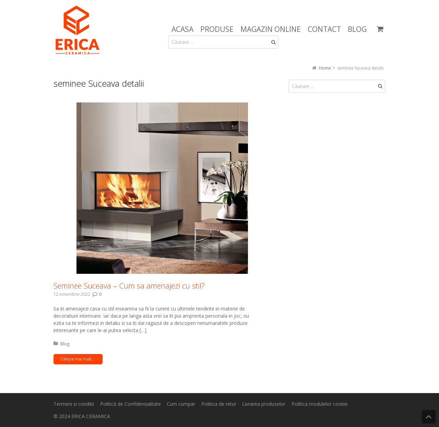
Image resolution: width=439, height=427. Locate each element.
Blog (64, 344)
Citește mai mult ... (78, 359)
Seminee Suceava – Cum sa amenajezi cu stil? (129, 285)
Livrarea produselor (263, 404)
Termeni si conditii (74, 404)
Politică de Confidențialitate (130, 404)
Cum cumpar (181, 404)
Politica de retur (218, 404)
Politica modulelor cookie (320, 404)
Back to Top (429, 417)
